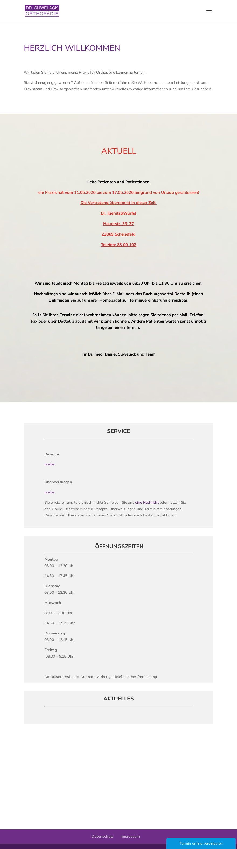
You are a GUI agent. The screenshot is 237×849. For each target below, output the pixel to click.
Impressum (130, 836)
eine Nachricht (147, 502)
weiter (49, 464)
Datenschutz (103, 836)
